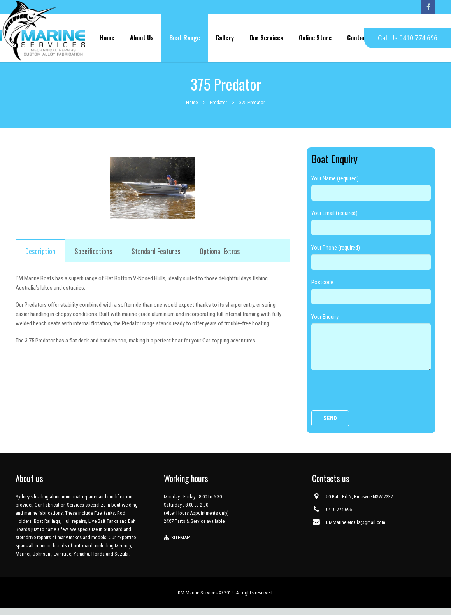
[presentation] (370, 399)
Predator (218, 109)
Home (192, 109)
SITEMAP (179, 544)
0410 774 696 (339, 516)
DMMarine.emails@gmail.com (355, 529)
